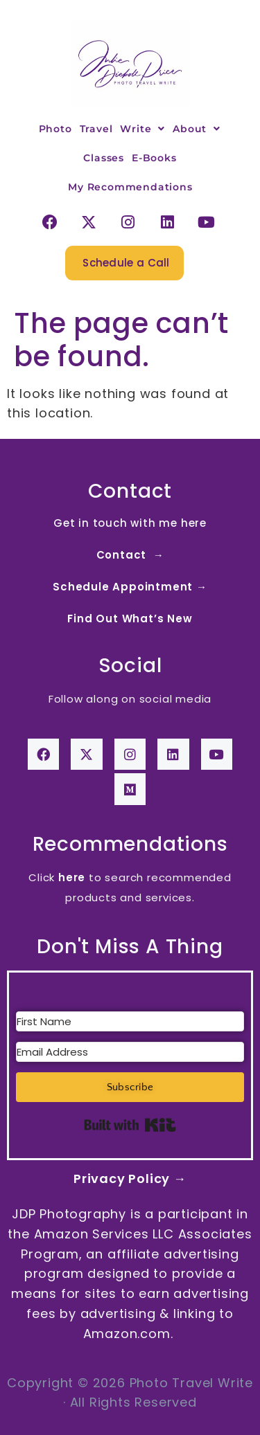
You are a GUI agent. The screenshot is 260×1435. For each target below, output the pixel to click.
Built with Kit (130, 1124)
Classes (103, 158)
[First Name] (130, 1021)
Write (142, 129)
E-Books (154, 158)
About (196, 129)
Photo (55, 129)
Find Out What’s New (129, 618)
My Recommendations (130, 187)
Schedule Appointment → (130, 586)
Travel (96, 129)
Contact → (130, 555)
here (71, 877)
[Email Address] (130, 1052)
